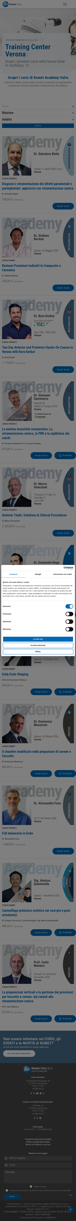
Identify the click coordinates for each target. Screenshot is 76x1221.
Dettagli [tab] (38, 574)
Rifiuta (38, 652)
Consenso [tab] (13, 574)
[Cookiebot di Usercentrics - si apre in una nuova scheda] (61, 568)
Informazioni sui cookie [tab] (62, 574)
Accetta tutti (38, 639)
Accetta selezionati (38, 645)
